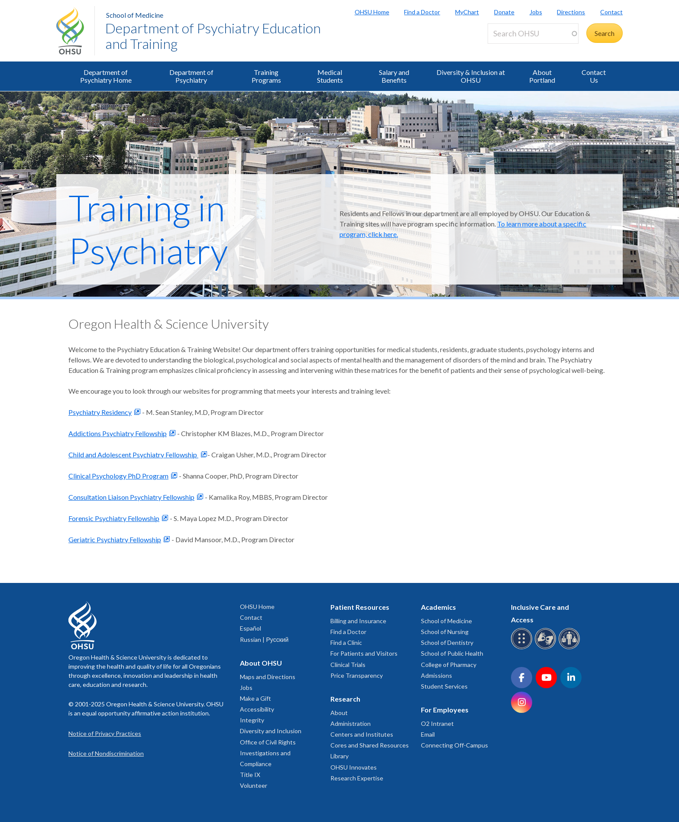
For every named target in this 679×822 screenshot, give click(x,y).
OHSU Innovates (353, 767)
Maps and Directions (267, 676)
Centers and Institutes (361, 734)
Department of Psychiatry (191, 76)
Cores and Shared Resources (369, 745)
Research (345, 699)
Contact (611, 12)
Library (339, 756)
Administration (350, 723)
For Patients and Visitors (364, 653)
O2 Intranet (437, 723)
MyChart (467, 12)
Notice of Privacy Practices (104, 733)
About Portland (542, 76)
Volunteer (253, 785)
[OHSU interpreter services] (570, 647)
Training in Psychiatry (148, 229)
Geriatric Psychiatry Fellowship (114, 539)
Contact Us (594, 76)
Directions (571, 12)
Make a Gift (255, 698)
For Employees (445, 709)
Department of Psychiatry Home (106, 76)
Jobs (536, 12)
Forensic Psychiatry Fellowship (113, 518)
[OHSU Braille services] (523, 647)
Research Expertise (356, 778)
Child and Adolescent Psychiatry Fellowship (133, 454)
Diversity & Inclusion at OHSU (470, 76)
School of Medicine (134, 15)
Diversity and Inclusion (270, 731)
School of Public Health (452, 653)
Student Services (444, 686)
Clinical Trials (347, 664)
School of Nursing (445, 631)
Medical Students (330, 76)
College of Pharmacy (448, 664)
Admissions (436, 675)
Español (250, 628)
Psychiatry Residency (100, 412)
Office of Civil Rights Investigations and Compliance (268, 752)
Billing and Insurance (358, 621)
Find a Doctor (422, 12)
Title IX (250, 774)
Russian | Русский (264, 639)
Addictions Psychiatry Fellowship (117, 433)
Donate (504, 12)
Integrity (252, 720)
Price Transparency (356, 675)
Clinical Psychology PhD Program (118, 476)
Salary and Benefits (394, 76)
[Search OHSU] (533, 33)
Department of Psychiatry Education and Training (213, 35)
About (339, 712)
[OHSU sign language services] (547, 647)
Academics (438, 607)
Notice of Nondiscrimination (106, 753)
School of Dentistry (447, 642)
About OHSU (261, 663)
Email (428, 734)
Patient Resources (359, 607)
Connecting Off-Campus (454, 745)
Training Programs (266, 76)
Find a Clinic (346, 642)
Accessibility (257, 709)
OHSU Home (372, 12)
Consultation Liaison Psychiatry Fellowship (131, 497)
